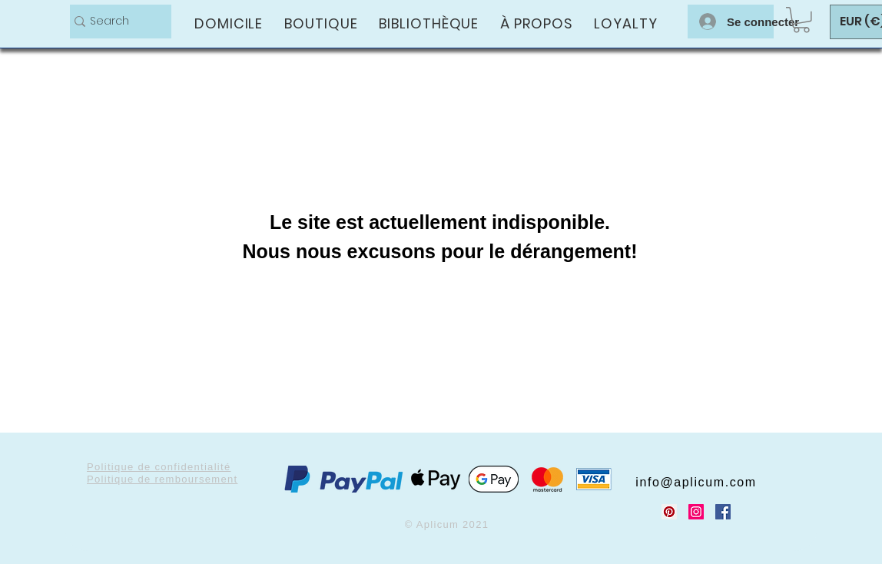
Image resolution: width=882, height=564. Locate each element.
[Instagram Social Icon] (696, 511)
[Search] (114, 21)
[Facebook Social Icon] (723, 511)
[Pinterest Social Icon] (669, 511)
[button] (801, 20)
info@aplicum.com (695, 482)
